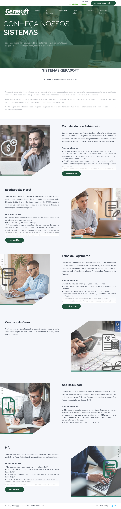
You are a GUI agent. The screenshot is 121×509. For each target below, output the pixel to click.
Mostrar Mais (71, 174)
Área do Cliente (102, 3)
